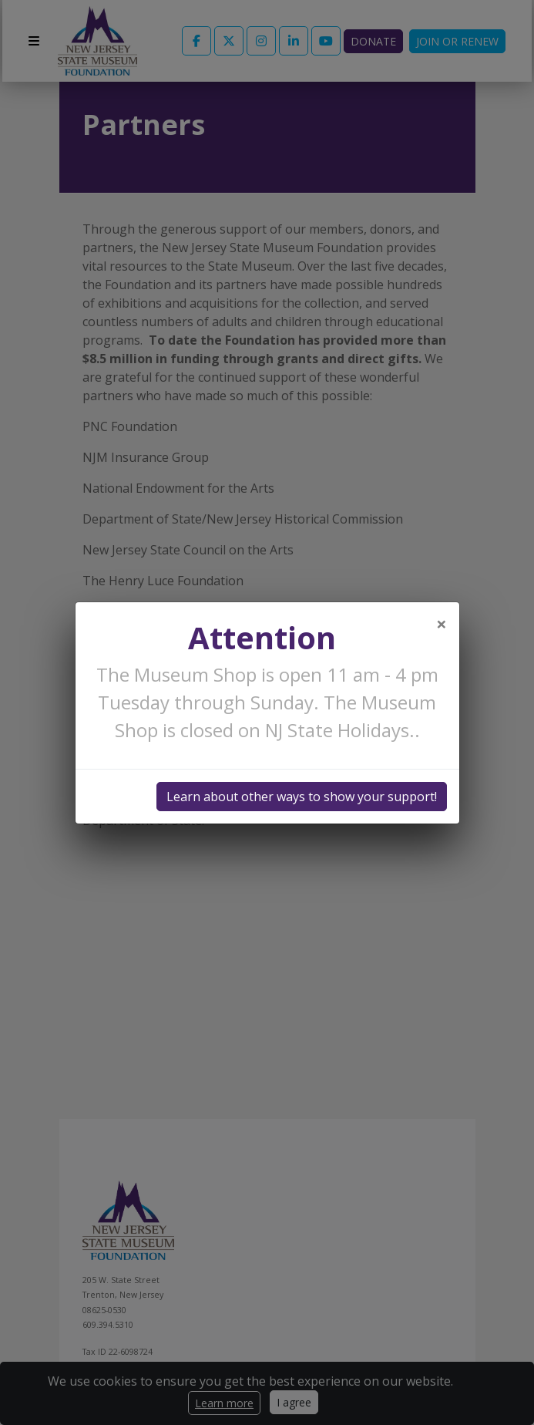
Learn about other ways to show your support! (301, 796)
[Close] (441, 624)
